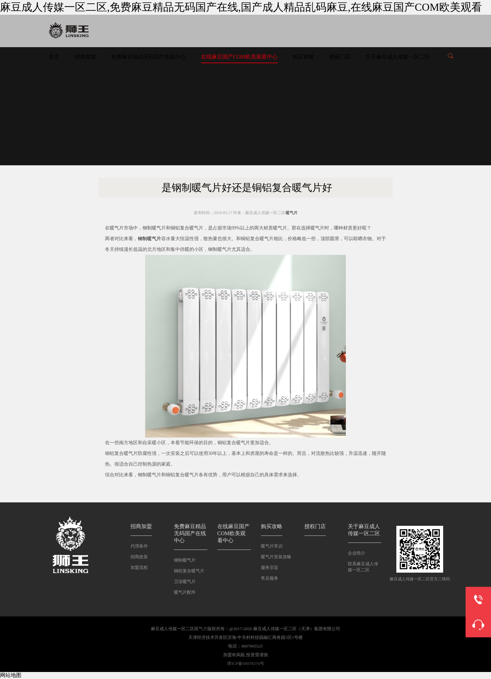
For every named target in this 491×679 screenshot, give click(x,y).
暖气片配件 (185, 592)
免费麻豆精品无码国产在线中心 (148, 57)
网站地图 (10, 675)
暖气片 (292, 212)
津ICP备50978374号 (245, 663)
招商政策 (139, 556)
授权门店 (340, 57)
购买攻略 (303, 57)
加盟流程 (139, 567)
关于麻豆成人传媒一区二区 (398, 57)
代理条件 (139, 546)
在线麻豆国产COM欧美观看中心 (239, 57)
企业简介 (356, 553)
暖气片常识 (272, 546)
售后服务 (269, 578)
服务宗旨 (269, 567)
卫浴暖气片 (185, 581)
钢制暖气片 (149, 238)
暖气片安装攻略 (276, 556)
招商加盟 (85, 57)
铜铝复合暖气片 (189, 570)
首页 (54, 57)
